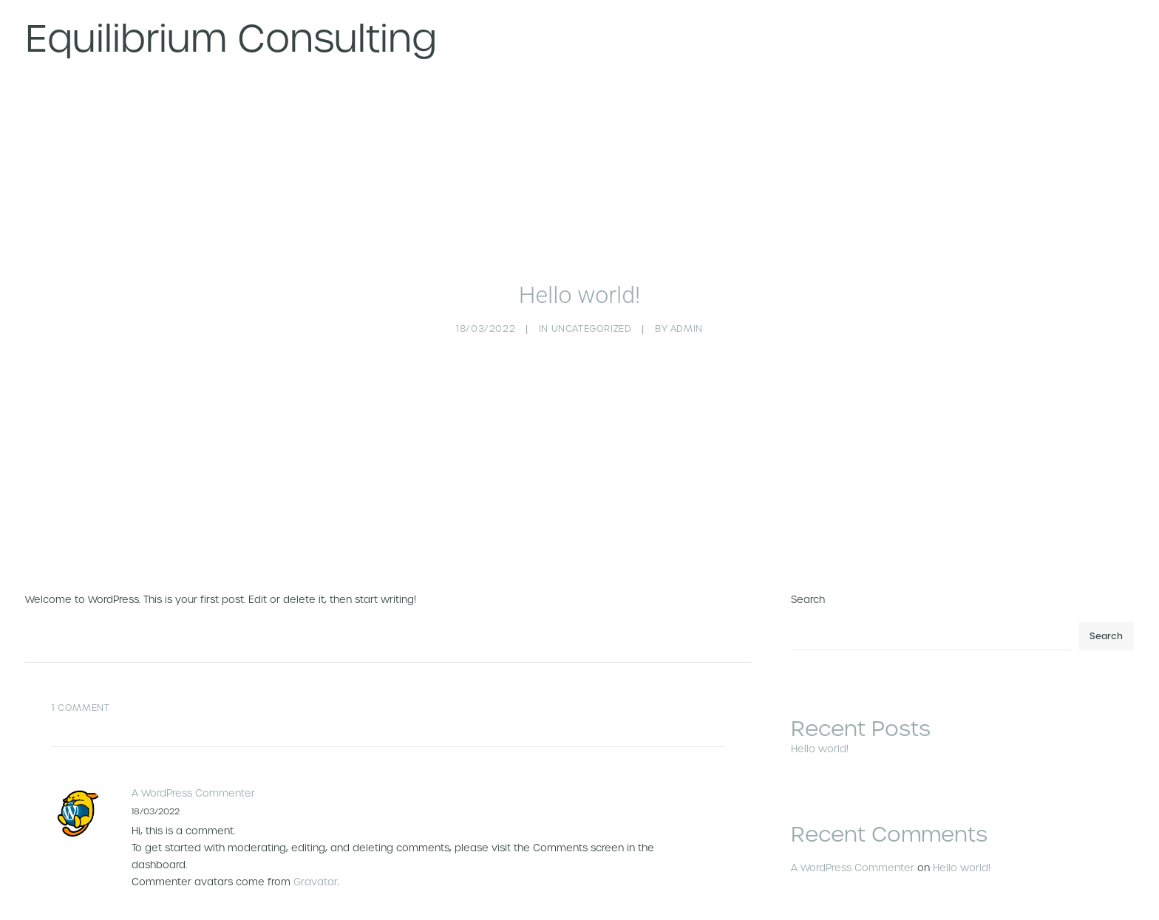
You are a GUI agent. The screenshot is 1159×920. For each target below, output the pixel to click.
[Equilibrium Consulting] (231, 38)
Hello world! (961, 814)
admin (686, 301)
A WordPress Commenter (193, 741)
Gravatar (315, 828)
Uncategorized (591, 301)
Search (808, 547)
